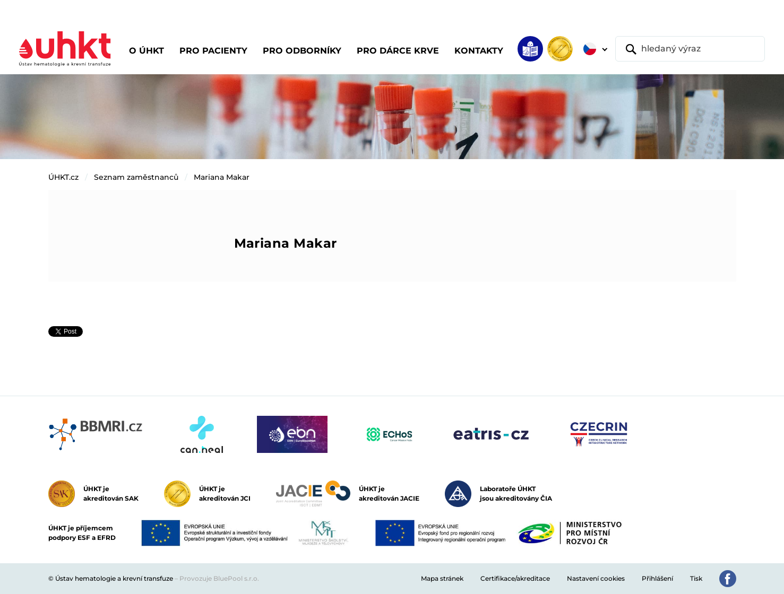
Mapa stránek (442, 578)
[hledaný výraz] (690, 49)
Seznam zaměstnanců (136, 177)
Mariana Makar (221, 177)
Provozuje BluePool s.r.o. (219, 578)
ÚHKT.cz (63, 177)
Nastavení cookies (596, 578)
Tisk (696, 578)
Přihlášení (657, 578)
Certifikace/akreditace (515, 578)
